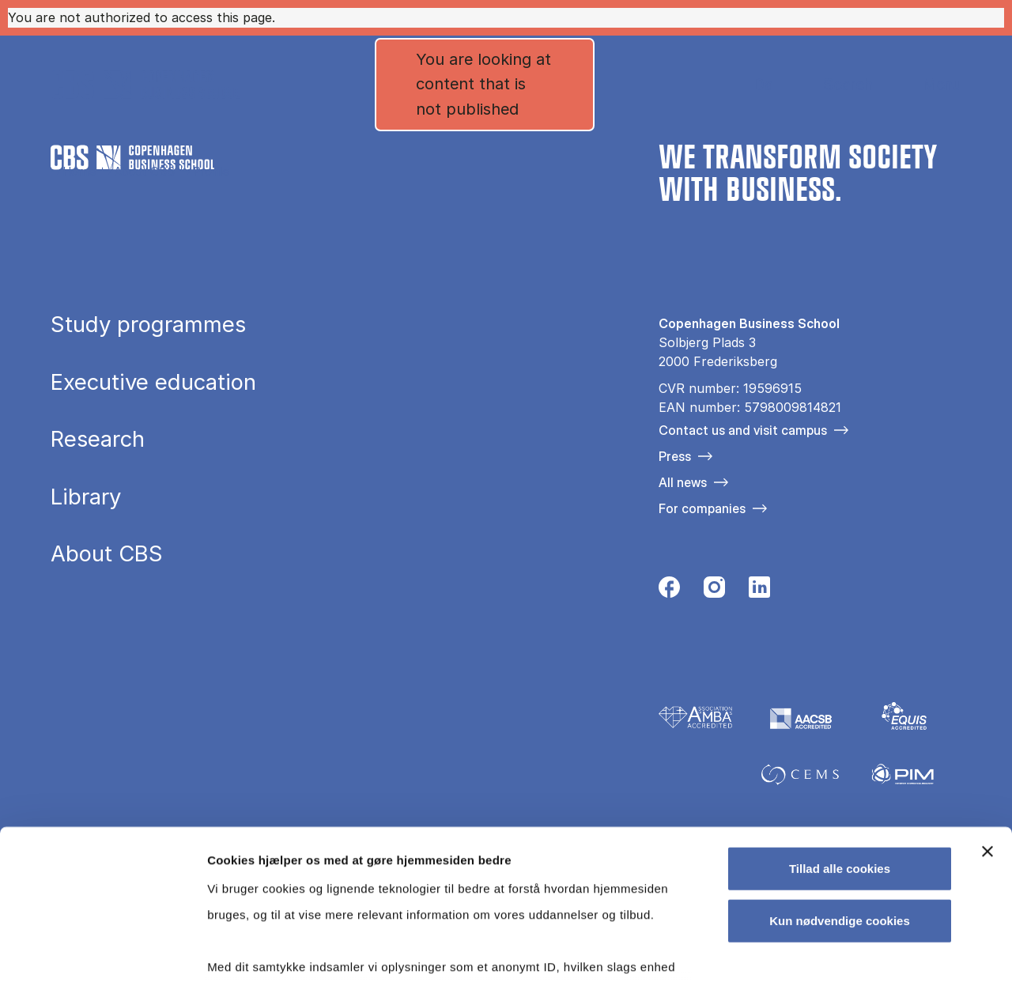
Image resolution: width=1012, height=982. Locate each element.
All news (683, 482)
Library (86, 497)
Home (79, 171)
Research (98, 440)
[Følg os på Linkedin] (759, 591)
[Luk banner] (987, 723)
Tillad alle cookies (839, 740)
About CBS (144, 171)
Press (675, 456)
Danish (750, 85)
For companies (702, 508)
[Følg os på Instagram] (714, 591)
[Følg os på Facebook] (669, 591)
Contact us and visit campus (743, 430)
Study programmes (148, 325)
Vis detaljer (822, 950)
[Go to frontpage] (145, 84)
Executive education (153, 383)
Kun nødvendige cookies (839, 792)
